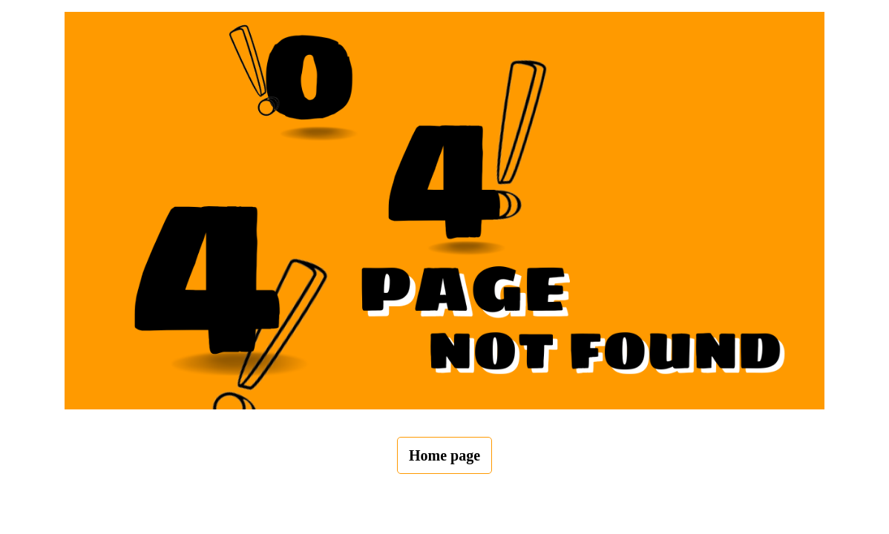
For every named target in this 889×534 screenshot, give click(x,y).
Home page (444, 455)
